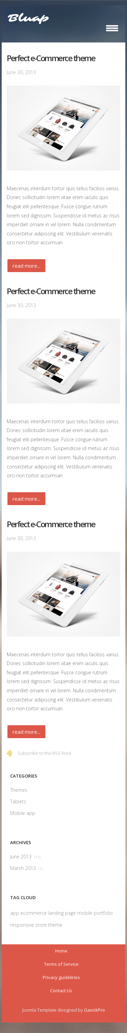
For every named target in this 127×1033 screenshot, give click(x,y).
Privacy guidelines (61, 977)
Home (61, 951)
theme (55, 925)
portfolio (103, 913)
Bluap (28, 18)
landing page (62, 913)
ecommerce (34, 913)
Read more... (26, 265)
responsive (22, 925)
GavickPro (94, 1010)
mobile (85, 913)
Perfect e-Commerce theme (51, 58)
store (41, 925)
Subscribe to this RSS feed (44, 753)
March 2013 (26, 868)
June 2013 (25, 856)
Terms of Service (61, 964)
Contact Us (61, 990)
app (15, 913)
